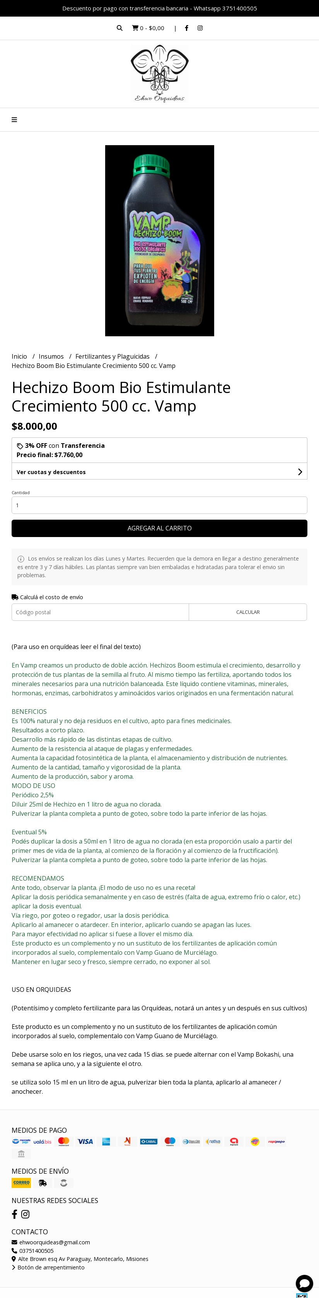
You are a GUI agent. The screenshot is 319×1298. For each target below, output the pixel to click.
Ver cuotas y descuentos (51, 472)
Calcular (248, 611)
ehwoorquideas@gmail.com (51, 1242)
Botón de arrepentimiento (48, 1267)
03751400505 (32, 1250)
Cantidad (21, 492)
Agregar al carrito (160, 528)
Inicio (20, 356)
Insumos (52, 356)
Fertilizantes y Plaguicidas (113, 356)
